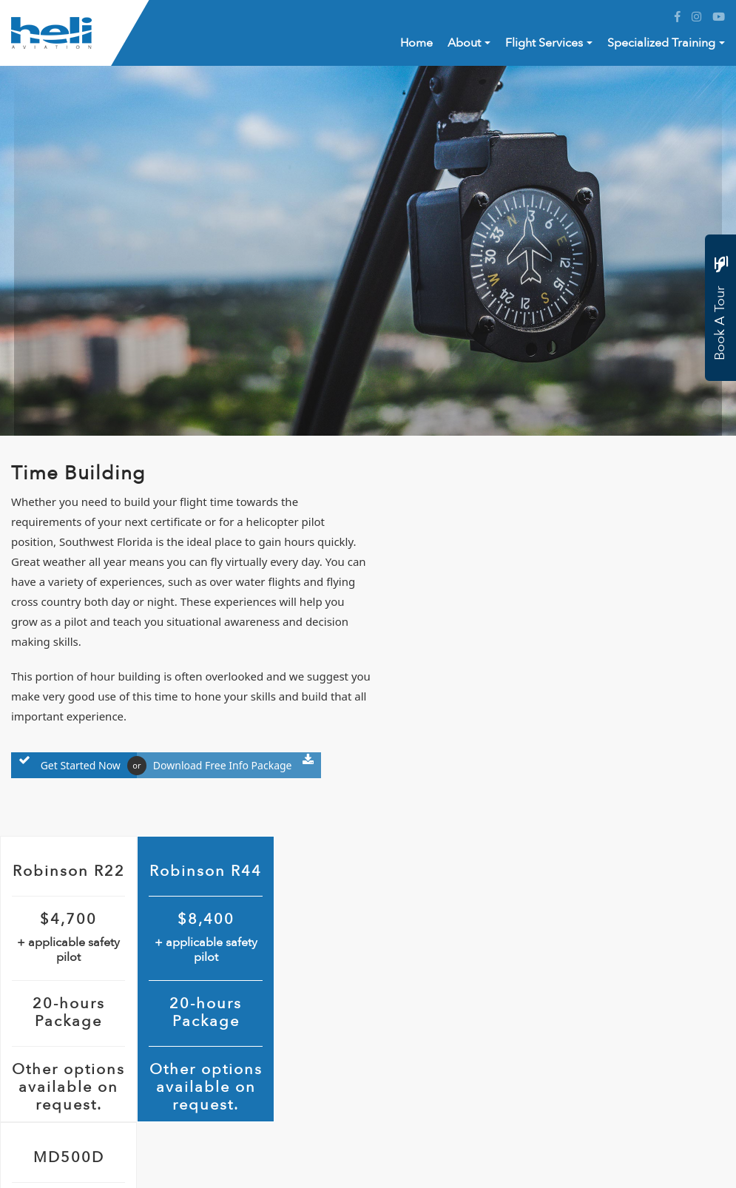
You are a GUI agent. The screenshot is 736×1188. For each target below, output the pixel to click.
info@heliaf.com (93, 1087)
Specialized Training (661, 43)
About (464, 43)
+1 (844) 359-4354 (98, 1042)
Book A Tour (720, 310)
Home (416, 43)
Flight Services (544, 43)
